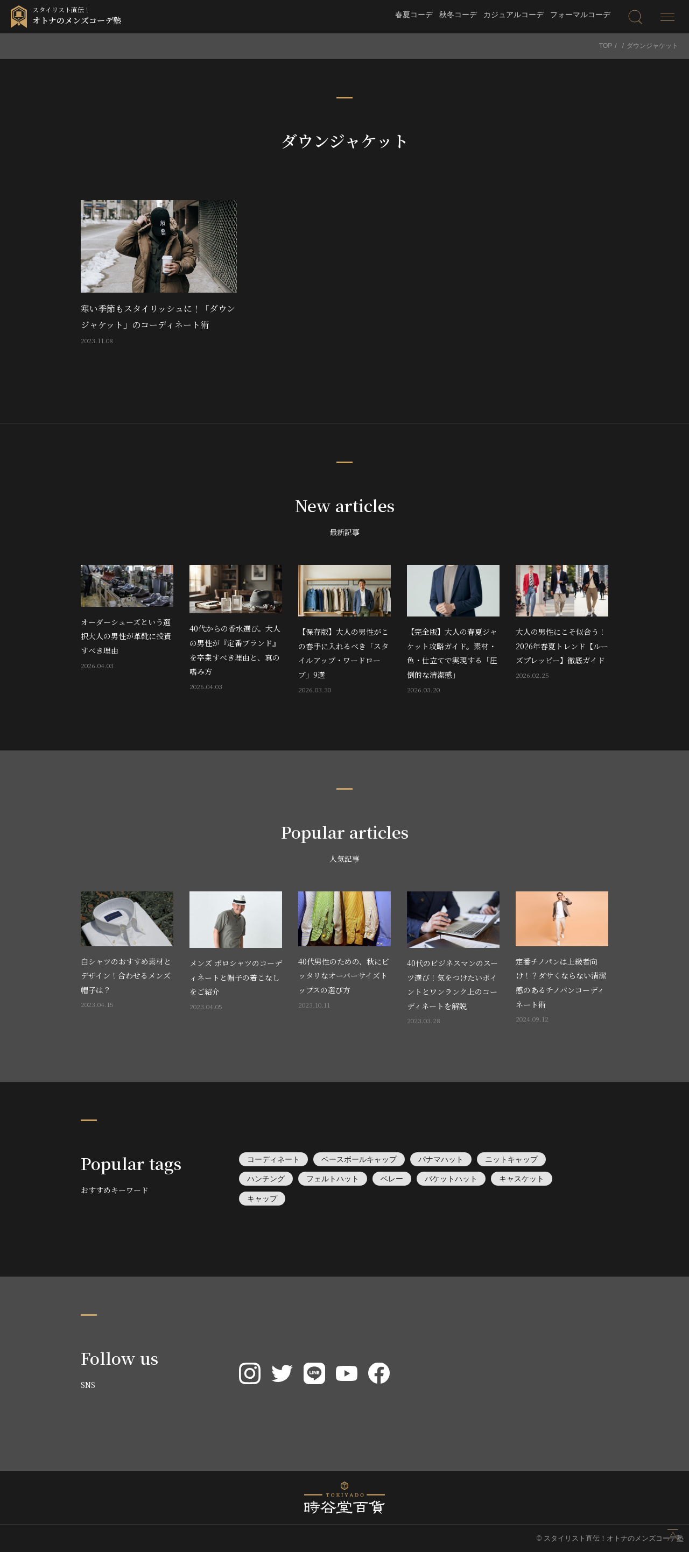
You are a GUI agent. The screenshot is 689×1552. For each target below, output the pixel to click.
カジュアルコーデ (513, 14)
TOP (605, 45)
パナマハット (440, 1159)
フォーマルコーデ (580, 14)
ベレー (392, 1178)
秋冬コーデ (458, 14)
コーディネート (273, 1159)
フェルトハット (332, 1178)
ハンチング (266, 1178)
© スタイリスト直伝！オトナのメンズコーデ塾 (610, 1538)
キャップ (262, 1198)
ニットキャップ (511, 1159)
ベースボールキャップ (359, 1159)
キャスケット (521, 1178)
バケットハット (451, 1178)
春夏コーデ (414, 14)
